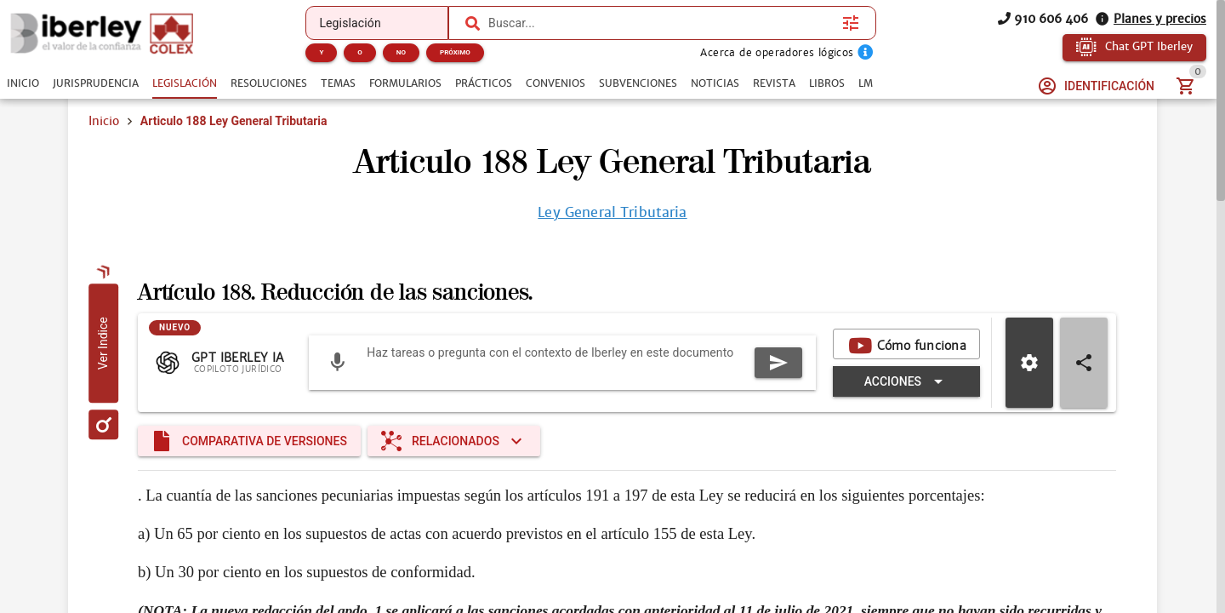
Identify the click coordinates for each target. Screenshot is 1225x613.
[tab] (23, 83)
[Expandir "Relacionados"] (454, 441)
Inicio (103, 121)
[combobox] (661, 23)
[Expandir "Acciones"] (906, 381)
